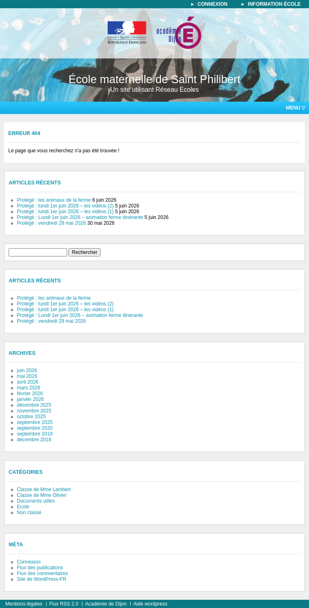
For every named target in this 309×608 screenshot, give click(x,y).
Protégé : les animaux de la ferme (54, 200)
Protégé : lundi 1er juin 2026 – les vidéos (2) (65, 206)
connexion (213, 4)
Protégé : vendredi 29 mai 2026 (51, 223)
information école (274, 4)
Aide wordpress (150, 604)
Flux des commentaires (42, 573)
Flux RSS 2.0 (63, 604)
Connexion (28, 562)
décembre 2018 (34, 440)
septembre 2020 (35, 428)
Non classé (29, 512)
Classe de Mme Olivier (42, 495)
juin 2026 (27, 370)
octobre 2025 (31, 416)
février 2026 (30, 393)
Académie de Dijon (105, 604)
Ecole (23, 507)
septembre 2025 (35, 422)
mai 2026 (27, 376)
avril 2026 (27, 382)
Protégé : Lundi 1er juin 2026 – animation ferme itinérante (80, 217)
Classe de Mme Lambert (44, 489)
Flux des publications (40, 568)
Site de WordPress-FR (41, 579)
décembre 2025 (34, 405)
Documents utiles (36, 501)
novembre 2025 (34, 411)
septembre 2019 (35, 434)
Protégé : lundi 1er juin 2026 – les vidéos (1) (65, 211)
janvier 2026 (30, 399)
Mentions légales (23, 604)
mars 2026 (28, 388)
